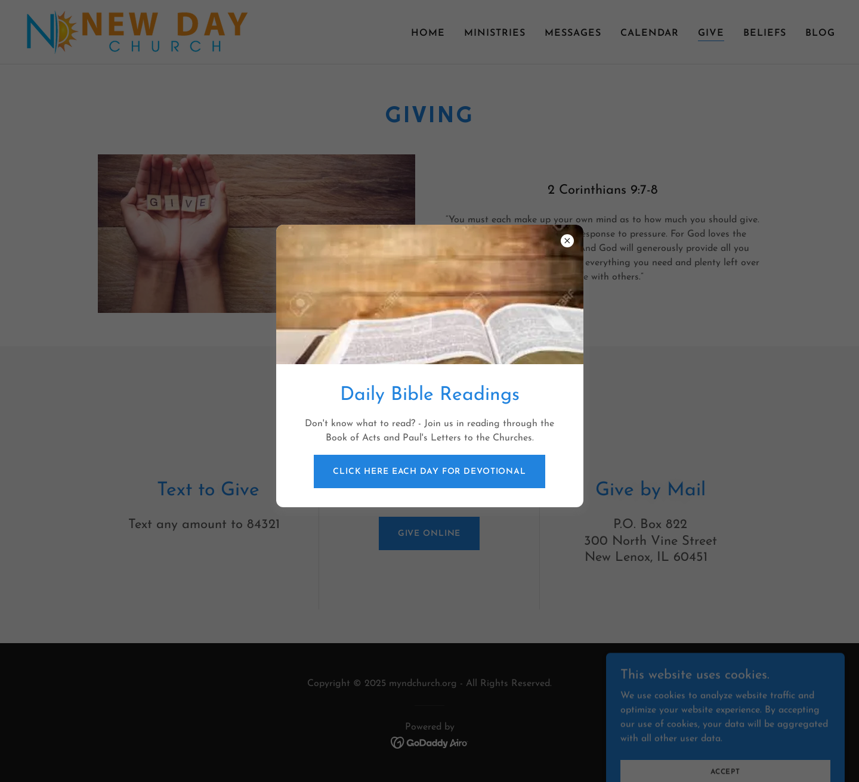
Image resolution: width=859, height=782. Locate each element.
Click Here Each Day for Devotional (429, 471)
